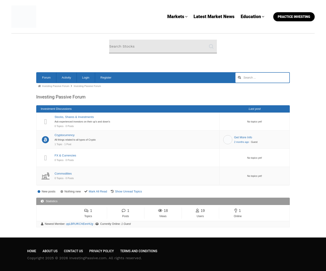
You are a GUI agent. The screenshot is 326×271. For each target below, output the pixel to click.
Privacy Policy (101, 251)
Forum (46, 77)
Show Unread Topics (128, 191)
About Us (50, 251)
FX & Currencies (65, 155)
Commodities (63, 173)
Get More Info (243, 137)
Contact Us (73, 251)
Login (85, 77)
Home (31, 251)
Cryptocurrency (64, 135)
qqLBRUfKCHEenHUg (79, 223)
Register (106, 77)
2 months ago (241, 142)
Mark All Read (98, 191)
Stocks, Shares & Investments (74, 117)
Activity (66, 77)
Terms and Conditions (138, 251)
